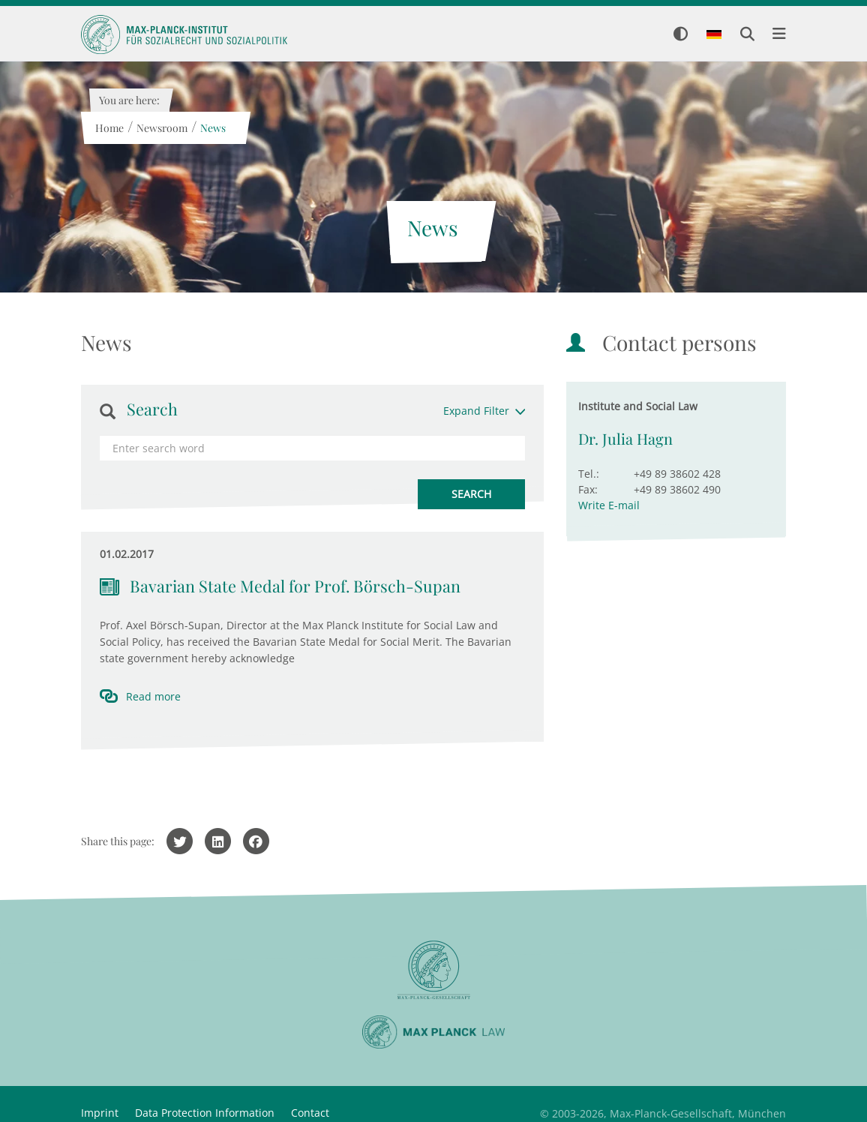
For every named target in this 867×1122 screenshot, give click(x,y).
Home (108, 128)
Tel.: (588, 473)
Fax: (588, 489)
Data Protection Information (204, 1113)
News (212, 128)
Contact (310, 1113)
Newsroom (161, 128)
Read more (153, 696)
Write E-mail (609, 505)
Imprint (99, 1113)
